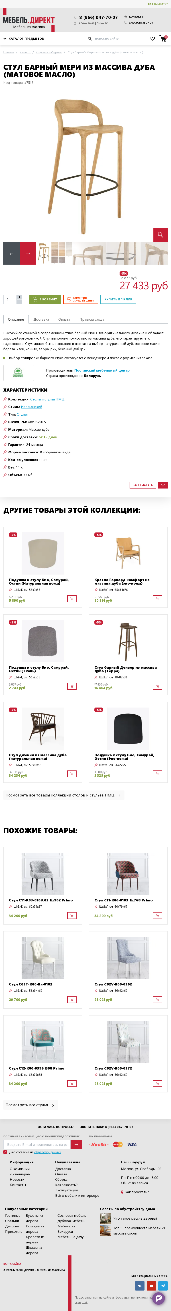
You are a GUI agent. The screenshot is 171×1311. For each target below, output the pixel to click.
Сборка (61, 1179)
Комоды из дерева (35, 1229)
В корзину (45, 299)
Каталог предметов (23, 38)
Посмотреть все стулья (30, 1104)
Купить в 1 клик (118, 299)
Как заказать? (158, 4)
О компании (20, 1168)
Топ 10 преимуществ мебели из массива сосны (132, 1230)
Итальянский (31, 406)
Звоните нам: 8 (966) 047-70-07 (106, 1126)
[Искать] (90, 38)
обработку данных (47, 1152)
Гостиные (12, 1215)
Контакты (134, 16)
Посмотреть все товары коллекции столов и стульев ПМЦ (63, 794)
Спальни (12, 1220)
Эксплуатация (66, 1190)
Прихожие (13, 1231)
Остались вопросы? (55, 1126)
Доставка (63, 1168)
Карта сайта (12, 1263)
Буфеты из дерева (34, 1218)
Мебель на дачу (70, 1236)
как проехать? (135, 1191)
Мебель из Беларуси (66, 1229)
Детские (12, 1226)
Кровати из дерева (35, 1239)
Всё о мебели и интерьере (77, 1195)
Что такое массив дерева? (128, 1218)
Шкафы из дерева (34, 1250)
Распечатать (143, 485)
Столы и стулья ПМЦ (47, 399)
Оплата (61, 1174)
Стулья (22, 414)
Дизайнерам (20, 1174)
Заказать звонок (138, 22)
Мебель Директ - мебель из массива (39, 1270)
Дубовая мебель (71, 1220)
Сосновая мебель (71, 1215)
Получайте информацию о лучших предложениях (41, 1136)
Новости (17, 1179)
